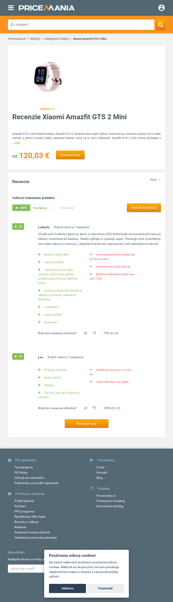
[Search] (160, 24)
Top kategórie (23, 467)
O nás (100, 467)
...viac (16, 142)
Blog (99, 477)
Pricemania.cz (106, 495)
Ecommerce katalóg (109, 506)
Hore (153, 179)
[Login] (161, 8)
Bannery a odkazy (26, 522)
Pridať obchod (24, 501)
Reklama (20, 527)
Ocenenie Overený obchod (32, 532)
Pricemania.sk (17, 38)
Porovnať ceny (70, 155)
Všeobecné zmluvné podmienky (35, 537)
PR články (21, 472)
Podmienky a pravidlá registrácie (36, 483)
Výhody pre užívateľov (29, 477)
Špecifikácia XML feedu (30, 516)
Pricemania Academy (110, 501)
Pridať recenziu (144, 207)
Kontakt (101, 472)
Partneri (19, 506)
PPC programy (24, 511)
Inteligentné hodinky (56, 38)
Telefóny (35, 38)
